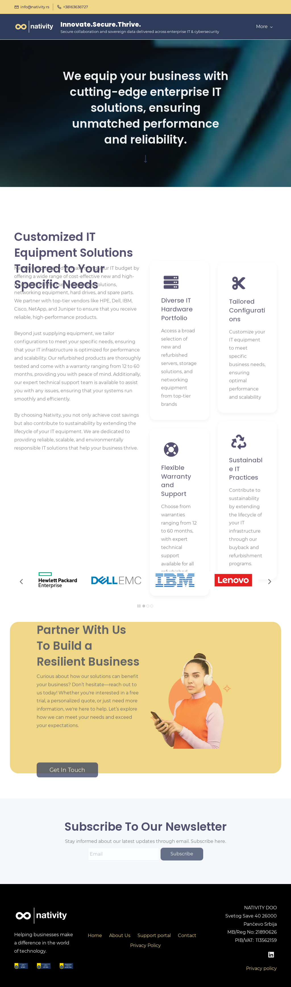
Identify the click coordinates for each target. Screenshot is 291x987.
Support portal (154, 935)
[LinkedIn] (271, 954)
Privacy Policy (145, 945)
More (264, 26)
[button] (21, 581)
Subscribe (182, 853)
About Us (119, 935)
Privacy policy (261, 968)
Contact (187, 935)
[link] (57, 575)
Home (95, 935)
